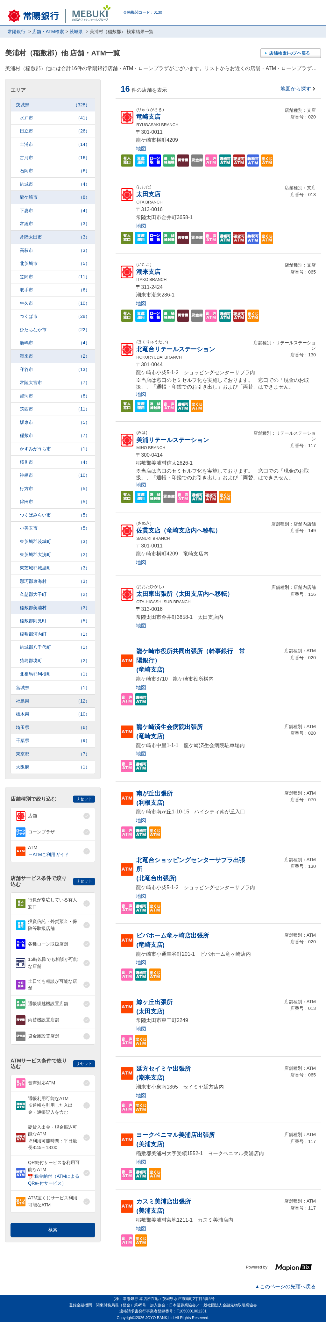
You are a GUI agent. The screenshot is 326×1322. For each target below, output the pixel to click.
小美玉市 (55, 528)
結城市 (55, 184)
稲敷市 (55, 435)
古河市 (55, 158)
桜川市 (55, 462)
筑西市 (55, 409)
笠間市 (55, 277)
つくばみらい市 (55, 515)
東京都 (53, 754)
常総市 (55, 223)
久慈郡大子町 (55, 594)
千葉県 (53, 740)
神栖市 (55, 475)
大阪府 (53, 767)
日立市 (55, 131)
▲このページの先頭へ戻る (285, 1286)
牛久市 (55, 303)
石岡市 (55, 171)
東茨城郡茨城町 (55, 541)
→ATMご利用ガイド (48, 854)
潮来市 (55, 356)
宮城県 (53, 687)
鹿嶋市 (55, 343)
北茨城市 (55, 263)
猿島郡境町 (55, 660)
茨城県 (53, 105)
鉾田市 (55, 501)
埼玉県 (53, 727)
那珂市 (55, 396)
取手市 (55, 290)
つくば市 (55, 316)
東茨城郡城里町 (55, 568)
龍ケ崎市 (55, 197)
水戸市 (55, 118)
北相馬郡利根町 (55, 674)
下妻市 (55, 210)
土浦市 (55, 144)
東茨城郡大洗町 (55, 554)
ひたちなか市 (55, 329)
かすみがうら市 (55, 449)
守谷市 (55, 369)
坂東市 (55, 422)
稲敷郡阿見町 (55, 621)
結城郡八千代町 (55, 647)
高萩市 (55, 250)
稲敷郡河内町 (55, 634)
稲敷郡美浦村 (55, 608)
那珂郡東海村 (55, 581)
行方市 (55, 488)
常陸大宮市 (55, 382)
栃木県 (53, 714)
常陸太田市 (55, 237)
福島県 (53, 701)
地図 (141, 148)
